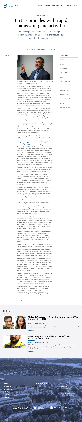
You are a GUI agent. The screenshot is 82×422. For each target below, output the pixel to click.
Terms (50, 418)
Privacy (46, 418)
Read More (31, 330)
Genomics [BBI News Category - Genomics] (62, 77)
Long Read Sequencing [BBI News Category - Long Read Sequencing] (66, 85)
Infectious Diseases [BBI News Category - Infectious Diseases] (65, 81)
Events (6, 394)
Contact (7, 397)
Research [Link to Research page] (47, 5)
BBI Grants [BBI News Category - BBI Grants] (62, 64)
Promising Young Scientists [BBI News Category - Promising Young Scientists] (67, 98)
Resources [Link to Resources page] (55, 5)
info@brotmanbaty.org (67, 388)
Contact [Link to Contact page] (75, 5)
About (6, 384)
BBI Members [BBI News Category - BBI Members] (63, 68)
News (6, 392)
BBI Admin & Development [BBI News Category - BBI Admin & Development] (66, 59)
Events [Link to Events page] (69, 5)
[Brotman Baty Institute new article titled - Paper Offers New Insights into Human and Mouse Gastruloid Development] (15, 341)
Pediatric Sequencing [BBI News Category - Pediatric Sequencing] (65, 94)
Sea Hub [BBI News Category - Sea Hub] (62, 103)
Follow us (38, 387)
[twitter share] (8, 55)
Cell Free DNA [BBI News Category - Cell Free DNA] (63, 72)
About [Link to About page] (40, 5)
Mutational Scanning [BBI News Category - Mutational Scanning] (65, 90)
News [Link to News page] (62, 5)
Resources (8, 389)
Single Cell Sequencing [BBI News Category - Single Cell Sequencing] (66, 107)
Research (7, 386)
